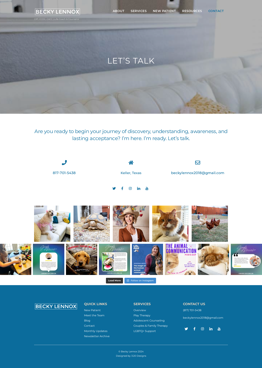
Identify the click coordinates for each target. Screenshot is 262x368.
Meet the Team (94, 315)
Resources (192, 11)
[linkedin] (138, 188)
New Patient (164, 11)
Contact (216, 11)
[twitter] (114, 188)
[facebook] (122, 188)
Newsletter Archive (97, 336)
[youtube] (147, 188)
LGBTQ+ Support (145, 331)
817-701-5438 (64, 173)
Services (139, 11)
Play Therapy (142, 315)
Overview (140, 310)
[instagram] (130, 188)
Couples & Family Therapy (151, 325)
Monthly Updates (95, 331)
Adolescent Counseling (149, 320)
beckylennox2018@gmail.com (197, 173)
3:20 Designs (138, 355)
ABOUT (118, 11)
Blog (87, 320)
